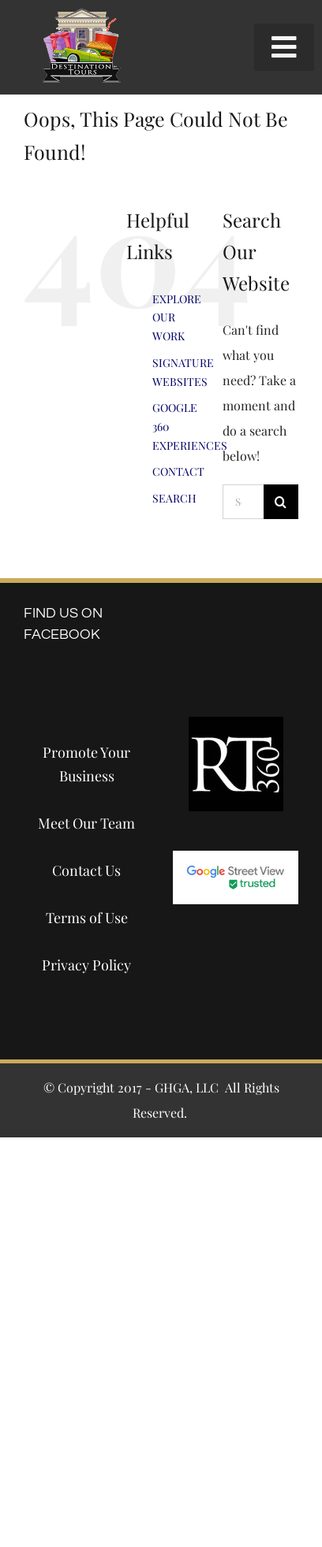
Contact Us (86, 870)
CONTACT (178, 471)
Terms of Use (87, 917)
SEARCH (174, 498)
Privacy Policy (86, 964)
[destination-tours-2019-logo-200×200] (81, 14)
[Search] (281, 501)
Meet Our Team (86, 823)
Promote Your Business (86, 764)
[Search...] (243, 501)
